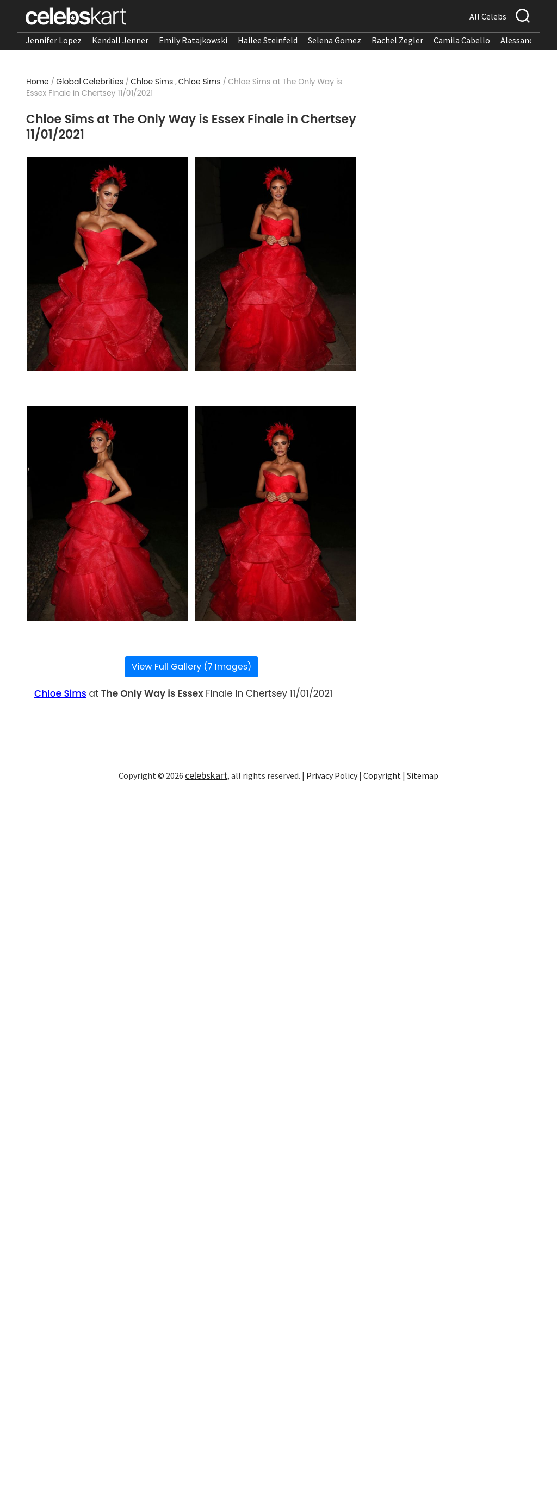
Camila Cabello (462, 40)
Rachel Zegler (397, 40)
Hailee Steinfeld (268, 40)
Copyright (382, 775)
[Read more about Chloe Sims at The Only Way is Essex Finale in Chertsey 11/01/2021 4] (275, 513)
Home (37, 81)
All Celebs (487, 16)
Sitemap (422, 775)
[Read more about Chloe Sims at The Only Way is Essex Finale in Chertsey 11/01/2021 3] (107, 513)
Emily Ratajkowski (193, 40)
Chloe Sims (152, 81)
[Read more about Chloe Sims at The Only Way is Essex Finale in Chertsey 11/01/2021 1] (107, 264)
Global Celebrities (89, 81)
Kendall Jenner (120, 40)
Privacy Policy (331, 775)
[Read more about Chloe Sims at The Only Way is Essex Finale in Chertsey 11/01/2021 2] (275, 264)
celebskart (206, 775)
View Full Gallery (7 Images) (192, 666)
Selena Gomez (334, 40)
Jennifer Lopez (54, 40)
